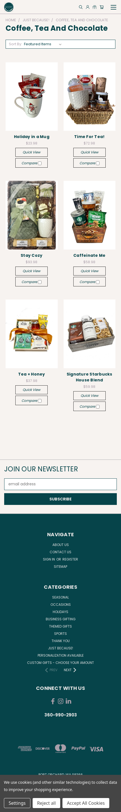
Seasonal (60, 597)
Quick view (31, 152)
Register (70, 559)
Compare (31, 163)
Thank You (61, 640)
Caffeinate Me (89, 255)
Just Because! (60, 648)
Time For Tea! (89, 136)
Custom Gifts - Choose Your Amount (60, 662)
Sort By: (15, 44)
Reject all (46, 803)
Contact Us (60, 552)
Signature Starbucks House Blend (89, 377)
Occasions (60, 604)
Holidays (60, 611)
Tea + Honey (31, 374)
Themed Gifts (60, 626)
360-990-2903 (60, 715)
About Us (60, 544)
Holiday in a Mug (31, 136)
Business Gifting (61, 619)
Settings (17, 803)
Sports (60, 633)
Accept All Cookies (86, 803)
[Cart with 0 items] (102, 7)
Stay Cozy (31, 255)
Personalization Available (61, 655)
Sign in (49, 559)
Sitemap (60, 566)
